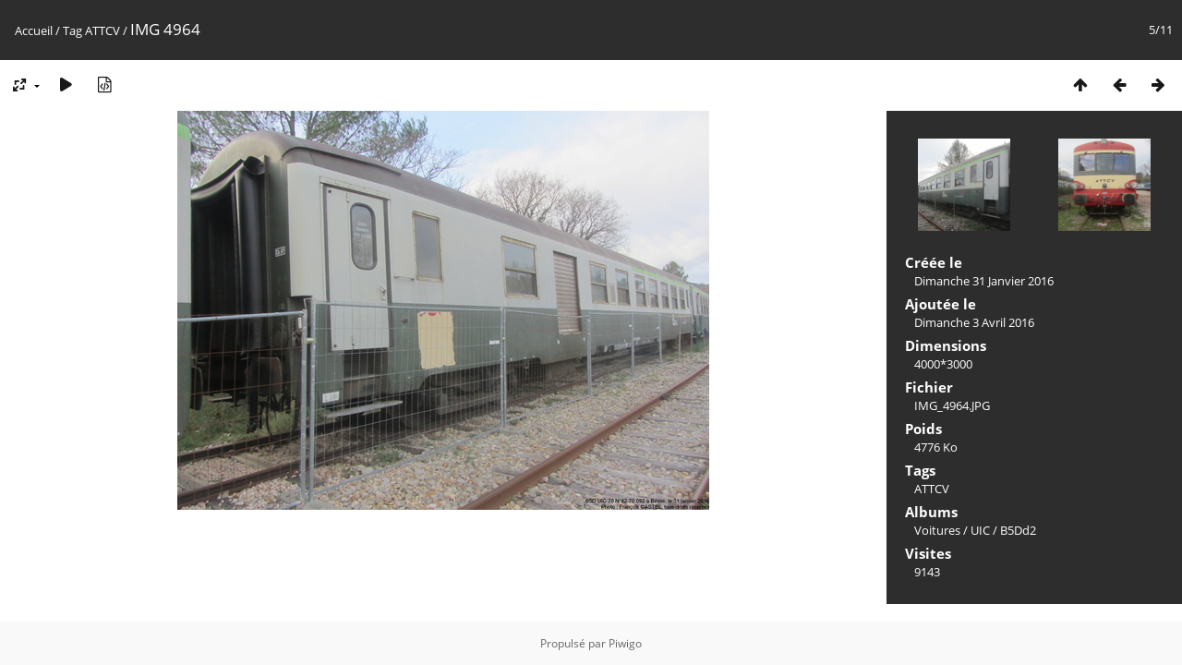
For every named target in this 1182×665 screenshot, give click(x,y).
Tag (72, 30)
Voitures (937, 530)
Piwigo (625, 643)
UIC (980, 530)
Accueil (34, 30)
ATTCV (102, 30)
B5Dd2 (1018, 530)
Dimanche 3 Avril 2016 (974, 322)
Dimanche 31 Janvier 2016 (984, 280)
